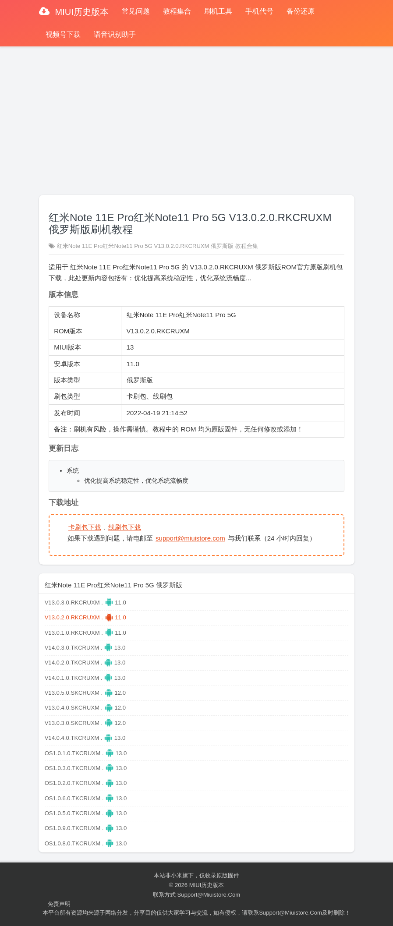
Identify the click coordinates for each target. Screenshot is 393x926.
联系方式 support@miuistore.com (196, 894)
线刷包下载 (124, 527)
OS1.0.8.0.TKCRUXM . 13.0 (86, 843)
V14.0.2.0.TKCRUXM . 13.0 (85, 662)
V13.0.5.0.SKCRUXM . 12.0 (85, 692)
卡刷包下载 (84, 527)
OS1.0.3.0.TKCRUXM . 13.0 (86, 768)
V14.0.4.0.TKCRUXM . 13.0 (85, 738)
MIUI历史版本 (81, 12)
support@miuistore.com (190, 538)
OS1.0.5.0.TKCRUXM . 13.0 (86, 813)
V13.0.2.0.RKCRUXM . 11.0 (85, 617)
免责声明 (59, 904)
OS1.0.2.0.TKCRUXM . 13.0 (86, 783)
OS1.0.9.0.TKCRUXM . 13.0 (86, 828)
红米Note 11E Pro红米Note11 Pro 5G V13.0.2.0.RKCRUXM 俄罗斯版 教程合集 (157, 246)
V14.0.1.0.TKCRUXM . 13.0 (85, 678)
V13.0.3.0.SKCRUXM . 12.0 (85, 723)
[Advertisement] (196, 117)
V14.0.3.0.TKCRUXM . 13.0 (85, 647)
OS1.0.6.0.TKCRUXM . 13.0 (86, 798)
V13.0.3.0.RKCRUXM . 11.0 (85, 602)
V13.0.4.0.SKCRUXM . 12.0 (85, 707)
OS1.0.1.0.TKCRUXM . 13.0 (86, 753)
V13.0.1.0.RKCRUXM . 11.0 (85, 632)
